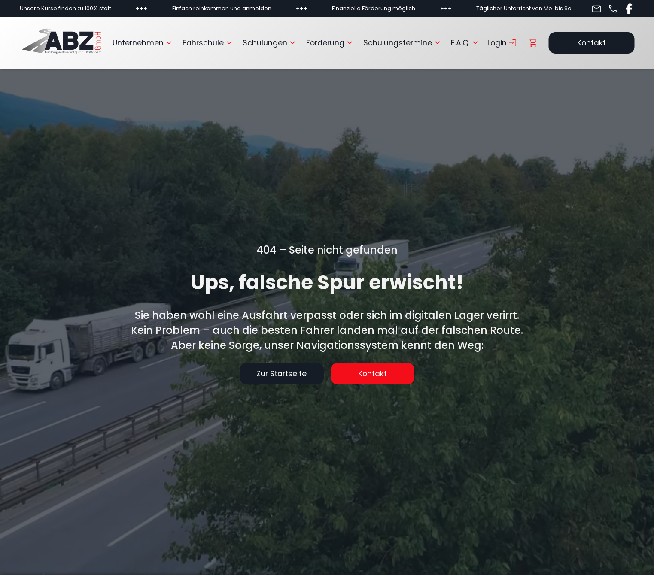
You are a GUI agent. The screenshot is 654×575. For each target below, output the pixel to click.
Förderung (330, 43)
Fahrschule (208, 43)
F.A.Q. (465, 43)
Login (502, 43)
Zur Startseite (281, 374)
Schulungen (270, 43)
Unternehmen (143, 43)
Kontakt (591, 43)
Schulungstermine (402, 43)
